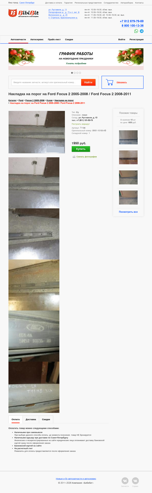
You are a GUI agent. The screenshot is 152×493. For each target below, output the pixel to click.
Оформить (122, 82)
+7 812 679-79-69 (132, 21)
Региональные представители (88, 2)
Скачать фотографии (86, 156)
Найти (88, 82)
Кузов (49, 100)
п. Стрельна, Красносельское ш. (63, 17)
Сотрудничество (111, 2)
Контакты (139, 2)
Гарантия (68, 2)
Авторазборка (127, 2)
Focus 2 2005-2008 (34, 100)
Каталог (12, 100)
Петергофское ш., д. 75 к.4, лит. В (64, 12)
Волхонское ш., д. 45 (58, 15)
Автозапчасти (18, 39)
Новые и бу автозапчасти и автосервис (76, 478)
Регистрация (137, 39)
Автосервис (37, 39)
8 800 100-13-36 (133, 25)
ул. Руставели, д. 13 (58, 9)
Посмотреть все (128, 211)
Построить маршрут (81, 124)
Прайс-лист (54, 39)
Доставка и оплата (53, 2)
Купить (81, 148)
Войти (121, 39)
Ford (21, 100)
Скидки (69, 39)
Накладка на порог (64, 100)
